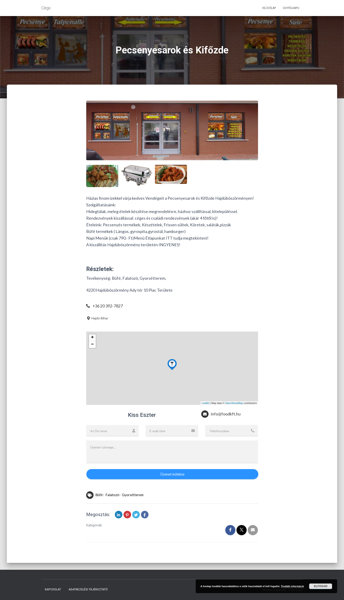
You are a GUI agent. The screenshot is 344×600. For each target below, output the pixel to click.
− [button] (92, 344)
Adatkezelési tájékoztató (88, 589)
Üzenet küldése (172, 474)
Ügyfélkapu (291, 8)
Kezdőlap (269, 8)
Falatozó (112, 495)
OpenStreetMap (234, 403)
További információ (292, 586)
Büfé (99, 495)
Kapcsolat (53, 589)
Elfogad (320, 586)
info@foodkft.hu (226, 414)
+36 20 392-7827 (108, 305)
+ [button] (92, 337)
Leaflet (205, 403)
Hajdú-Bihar (97, 318)
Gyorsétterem (132, 495)
